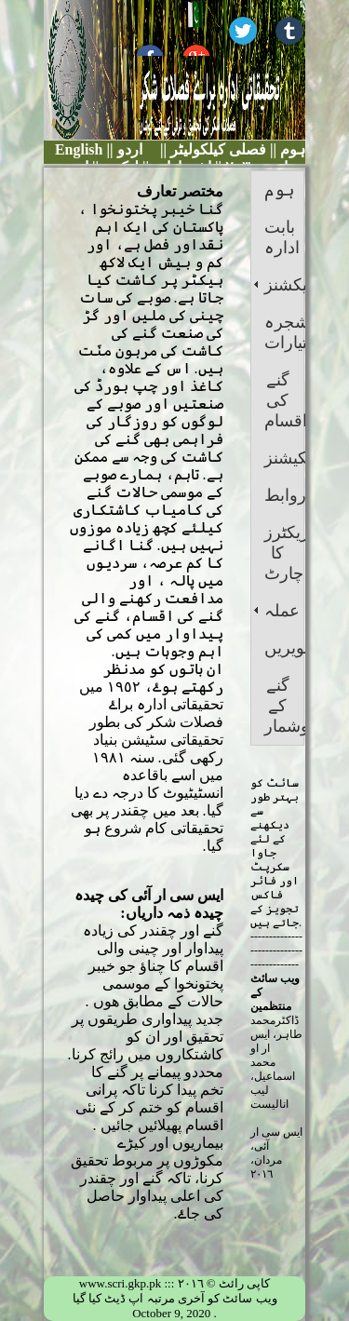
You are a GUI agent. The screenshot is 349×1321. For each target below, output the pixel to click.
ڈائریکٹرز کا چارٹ (284, 553)
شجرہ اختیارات (284, 332)
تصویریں (284, 648)
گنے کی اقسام (284, 400)
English (79, 149)
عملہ (282, 610)
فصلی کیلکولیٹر (216, 149)
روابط (284, 495)
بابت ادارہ (282, 237)
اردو (129, 149)
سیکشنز (284, 285)
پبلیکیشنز (284, 458)
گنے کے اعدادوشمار (284, 705)
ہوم (290, 149)
